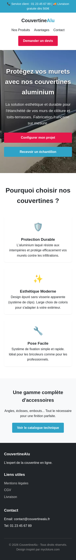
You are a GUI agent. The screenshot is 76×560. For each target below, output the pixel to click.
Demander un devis (38, 40)
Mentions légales (16, 483)
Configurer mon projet (38, 137)
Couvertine (38, 20)
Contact (58, 30)
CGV (7, 490)
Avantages (41, 30)
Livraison (10, 497)
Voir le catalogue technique (38, 427)
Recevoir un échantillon (38, 152)
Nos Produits (20, 30)
